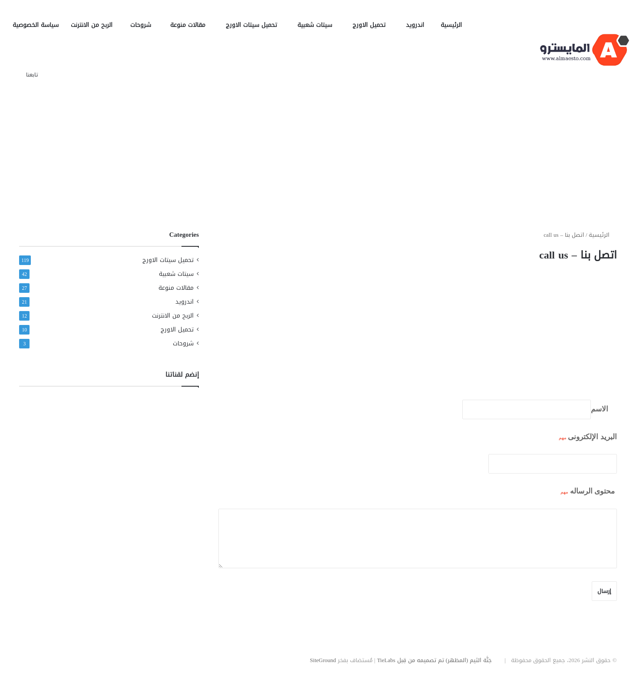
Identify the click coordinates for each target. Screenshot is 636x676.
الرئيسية (451, 25)
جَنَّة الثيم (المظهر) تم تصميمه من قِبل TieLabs (434, 660)
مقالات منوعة (192, 25)
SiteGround (323, 660)
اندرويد (417, 25)
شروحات (144, 25)
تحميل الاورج (373, 25)
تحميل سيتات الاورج (255, 25)
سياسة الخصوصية (36, 25)
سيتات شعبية (318, 25)
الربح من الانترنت (94, 25)
